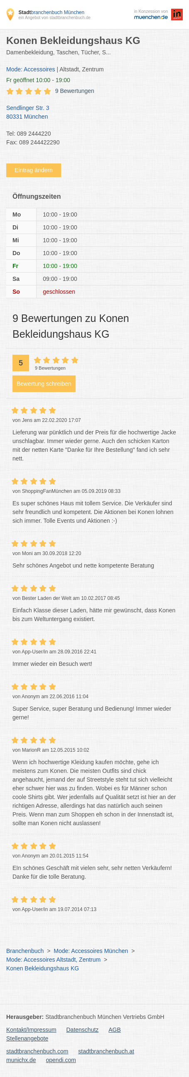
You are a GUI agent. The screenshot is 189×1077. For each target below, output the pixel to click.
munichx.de (21, 1060)
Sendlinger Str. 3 (90, 113)
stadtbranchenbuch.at (106, 1051)
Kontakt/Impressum (31, 1029)
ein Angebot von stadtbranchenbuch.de (54, 17)
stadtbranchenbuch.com (37, 1051)
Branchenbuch (25, 951)
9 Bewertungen (74, 91)
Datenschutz (82, 1029)
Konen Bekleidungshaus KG (42, 968)
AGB (114, 1029)
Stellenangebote (27, 1038)
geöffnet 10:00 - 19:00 (38, 80)
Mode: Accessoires (30, 69)
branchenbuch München (51, 12)
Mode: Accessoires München (91, 951)
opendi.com (61, 1060)
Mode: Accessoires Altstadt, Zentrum (53, 959)
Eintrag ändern (34, 170)
